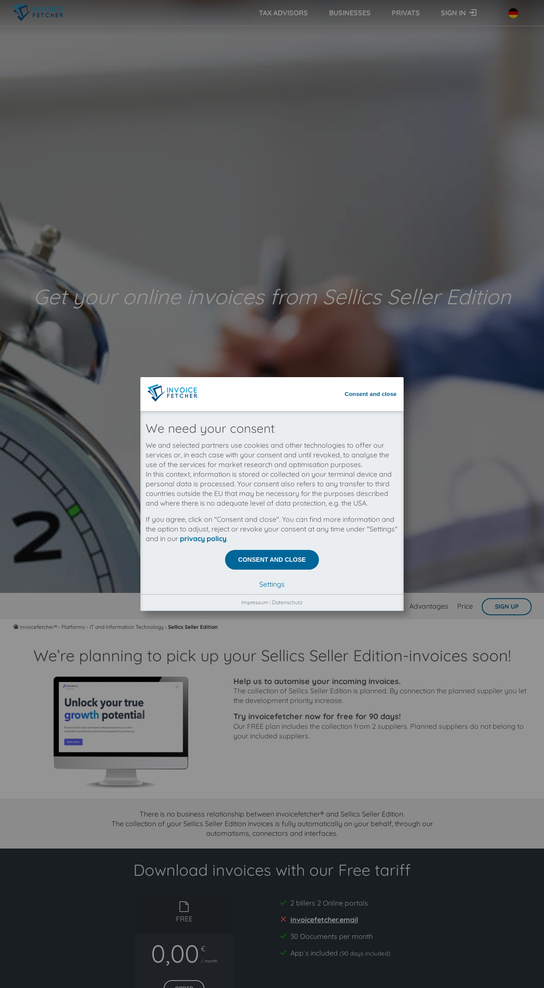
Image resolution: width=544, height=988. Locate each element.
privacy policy (203, 202)
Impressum (254, 266)
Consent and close (371, 58)
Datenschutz (287, 266)
